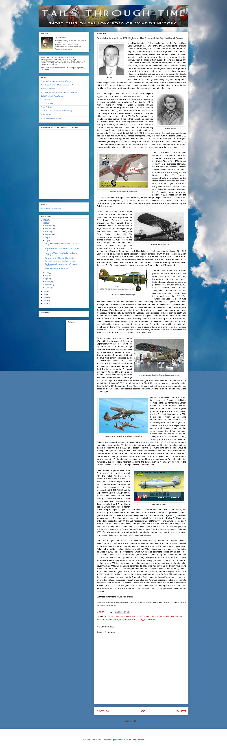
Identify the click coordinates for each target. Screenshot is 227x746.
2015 (45, 223)
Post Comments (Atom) (147, 721)
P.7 (129, 619)
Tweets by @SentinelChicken (51, 208)
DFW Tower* (45, 100)
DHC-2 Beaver (158, 616)
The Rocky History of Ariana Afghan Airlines (60, 261)
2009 (45, 303)
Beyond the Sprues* (48, 88)
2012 (45, 294)
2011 (45, 297)
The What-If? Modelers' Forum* (52, 118)
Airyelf (122, 740)
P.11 (111, 619)
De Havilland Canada (125, 616)
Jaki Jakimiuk (177, 616)
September (49, 235)
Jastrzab (100, 619)
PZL (138, 619)
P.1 (106, 619)
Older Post (180, 711)
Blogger (140, 740)
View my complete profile (63, 49)
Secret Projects (46, 107)
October (48, 232)
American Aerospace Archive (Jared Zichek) (56, 81)
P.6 (125, 619)
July (46, 241)
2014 (45, 291)
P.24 (116, 619)
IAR (168, 616)
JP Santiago (62, 37)
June (47, 273)
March (47, 282)
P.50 (121, 619)
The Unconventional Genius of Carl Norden (59, 258)
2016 (45, 220)
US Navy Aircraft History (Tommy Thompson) (56, 111)
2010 (45, 300)
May (47, 275)
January (48, 288)
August (47, 238)
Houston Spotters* (47, 103)
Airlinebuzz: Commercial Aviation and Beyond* (57, 85)
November (49, 229)
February (48, 285)
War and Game (46, 114)
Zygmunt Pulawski (149, 619)
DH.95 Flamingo (144, 616)
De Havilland (109, 616)
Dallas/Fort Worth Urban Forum (52, 96)
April (47, 279)
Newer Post (103, 711)
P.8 (133, 619)
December (49, 226)
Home (142, 711)
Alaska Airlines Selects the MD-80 (56, 269)
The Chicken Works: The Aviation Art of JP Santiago (59, 92)
